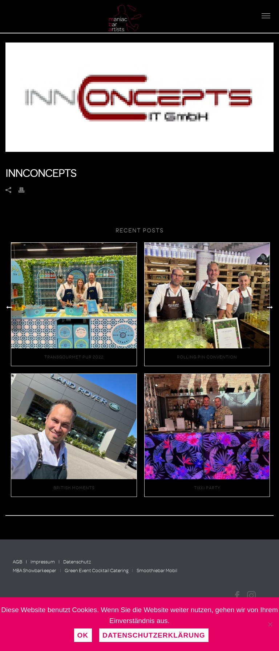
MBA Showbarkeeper (34, 570)
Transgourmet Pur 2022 (74, 357)
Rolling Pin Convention (207, 357)
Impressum (43, 562)
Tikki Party (207, 487)
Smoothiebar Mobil (157, 570)
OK (83, 635)
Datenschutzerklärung (153, 635)
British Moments (73, 487)
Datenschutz (77, 562)
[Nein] (270, 624)
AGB (17, 562)
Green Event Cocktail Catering (96, 570)
